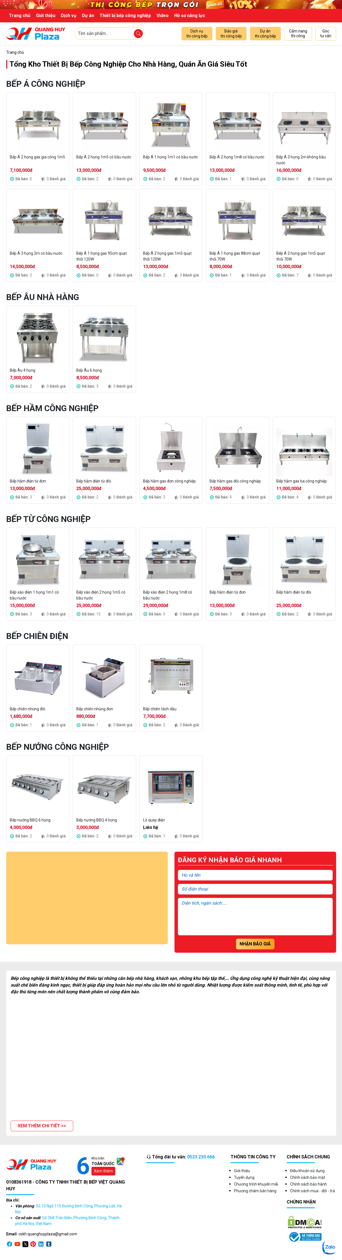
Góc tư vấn (325, 33)
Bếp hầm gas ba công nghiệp (301, 481)
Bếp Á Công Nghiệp (45, 84)
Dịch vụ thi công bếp (197, 33)
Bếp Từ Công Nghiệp (48, 519)
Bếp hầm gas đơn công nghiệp (169, 481)
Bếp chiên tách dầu (159, 709)
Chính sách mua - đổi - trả (312, 1191)
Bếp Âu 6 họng (89, 370)
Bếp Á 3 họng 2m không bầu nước (301, 160)
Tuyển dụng (244, 1177)
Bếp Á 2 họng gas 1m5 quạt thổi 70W (300, 256)
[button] (42, 1126)
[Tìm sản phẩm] (138, 33)
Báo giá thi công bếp (231, 33)
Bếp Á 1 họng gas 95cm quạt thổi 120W (101, 256)
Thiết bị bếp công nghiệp (125, 15)
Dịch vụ (68, 15)
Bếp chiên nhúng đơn (94, 709)
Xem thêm (103, 1171)
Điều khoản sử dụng (307, 1170)
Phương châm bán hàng (255, 1191)
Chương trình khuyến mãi (256, 1184)
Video (163, 15)
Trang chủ (19, 15)
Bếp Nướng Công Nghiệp (57, 747)
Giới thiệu (45, 15)
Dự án (88, 15)
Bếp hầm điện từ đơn (28, 481)
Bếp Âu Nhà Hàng (42, 297)
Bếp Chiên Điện (37, 636)
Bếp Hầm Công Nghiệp (52, 408)
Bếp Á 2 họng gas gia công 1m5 (37, 157)
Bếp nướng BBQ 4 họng (96, 820)
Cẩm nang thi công (298, 33)
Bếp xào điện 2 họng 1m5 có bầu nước (100, 595)
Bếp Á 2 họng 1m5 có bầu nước (103, 157)
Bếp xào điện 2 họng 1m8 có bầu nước (167, 595)
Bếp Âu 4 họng (22, 370)
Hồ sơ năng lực (189, 15)
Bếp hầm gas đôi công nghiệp (235, 481)
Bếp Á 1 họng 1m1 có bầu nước (170, 157)
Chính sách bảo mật (307, 1177)
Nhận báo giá (255, 944)
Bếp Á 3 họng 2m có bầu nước (36, 253)
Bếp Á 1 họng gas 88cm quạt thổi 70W (235, 256)
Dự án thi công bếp (265, 33)
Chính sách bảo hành (308, 1184)
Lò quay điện (154, 820)
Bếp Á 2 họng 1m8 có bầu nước (237, 157)
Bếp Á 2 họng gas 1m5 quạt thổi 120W (167, 256)
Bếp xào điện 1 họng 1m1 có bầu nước (34, 595)
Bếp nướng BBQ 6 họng (30, 820)
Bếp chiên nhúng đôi (27, 709)
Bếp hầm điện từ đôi (93, 481)
